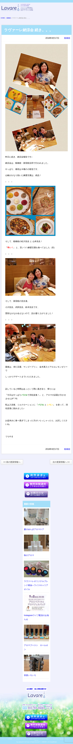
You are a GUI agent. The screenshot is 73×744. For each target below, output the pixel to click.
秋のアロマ (29, 555)
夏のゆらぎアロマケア (34, 529)
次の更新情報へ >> (61, 462)
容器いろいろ (30, 675)
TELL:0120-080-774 (56, 8)
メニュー (68, 8)
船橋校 (9, 18)
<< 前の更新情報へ (11, 462)
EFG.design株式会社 (52, 741)
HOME (3, 18)
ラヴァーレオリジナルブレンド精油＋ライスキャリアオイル (36, 585)
